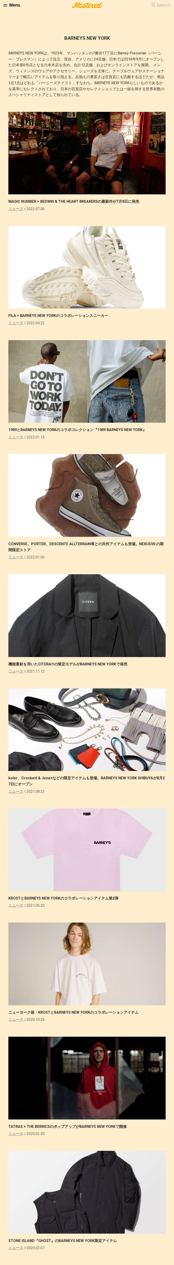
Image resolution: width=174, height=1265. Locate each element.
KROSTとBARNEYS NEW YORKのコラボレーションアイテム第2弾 (63, 898)
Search (164, 5)
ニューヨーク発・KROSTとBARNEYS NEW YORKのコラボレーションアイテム (73, 1012)
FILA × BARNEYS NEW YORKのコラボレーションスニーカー (58, 315)
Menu (14, 5)
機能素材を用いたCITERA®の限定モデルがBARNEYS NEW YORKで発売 (67, 664)
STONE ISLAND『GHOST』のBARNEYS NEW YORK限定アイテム (62, 1240)
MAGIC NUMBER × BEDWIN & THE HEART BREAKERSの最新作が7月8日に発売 (73, 201)
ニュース (15, 209)
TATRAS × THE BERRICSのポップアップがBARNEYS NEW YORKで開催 (67, 1126)
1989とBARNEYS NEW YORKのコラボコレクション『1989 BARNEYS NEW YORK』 (77, 430)
